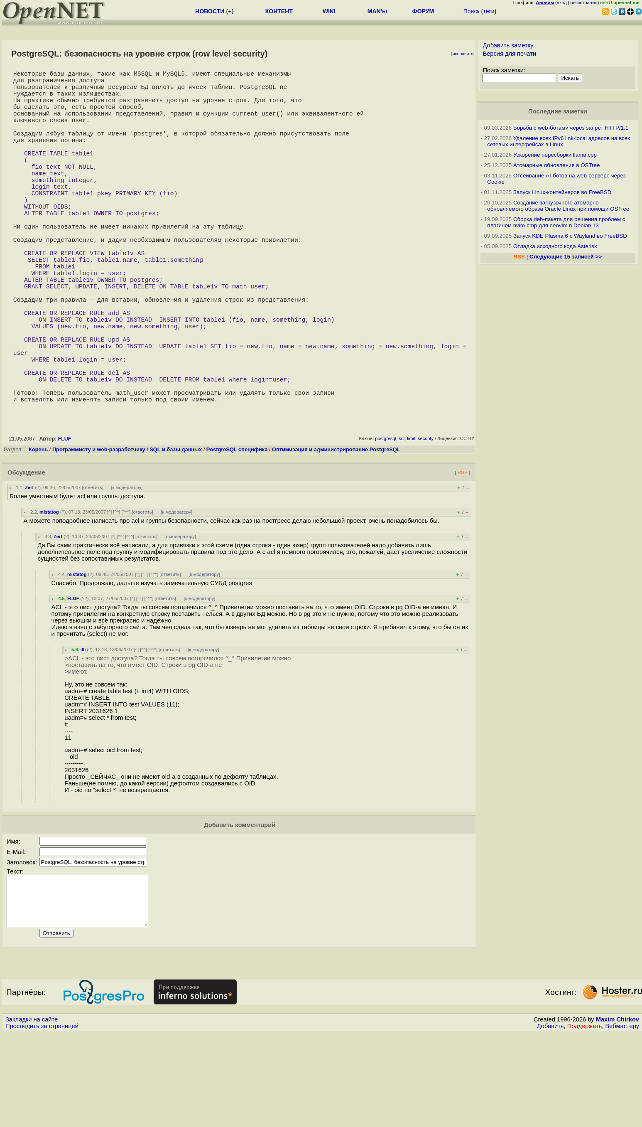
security (426, 521)
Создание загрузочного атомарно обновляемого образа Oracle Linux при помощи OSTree (558, 205)
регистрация (584, 2)
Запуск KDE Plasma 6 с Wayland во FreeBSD (570, 236)
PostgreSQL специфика (237, 532)
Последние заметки (557, 111)
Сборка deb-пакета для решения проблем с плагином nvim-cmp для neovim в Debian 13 (556, 222)
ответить (92, 570)
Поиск (471, 11)
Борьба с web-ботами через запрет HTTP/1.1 (570, 128)
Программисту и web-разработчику (98, 532)
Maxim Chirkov (617, 1112)
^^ (117, 595)
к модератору (127, 570)
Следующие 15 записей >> (565, 256)
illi (83, 732)
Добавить (550, 1119)
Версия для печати (509, 53)
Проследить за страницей (41, 1119)
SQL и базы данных (175, 532)
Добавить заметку (508, 45)
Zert (29, 570)
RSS (463, 555)
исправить (463, 54)
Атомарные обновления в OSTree (556, 165)
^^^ (126, 595)
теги (488, 11)
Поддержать (584, 1119)
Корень (38, 532)
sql (401, 521)
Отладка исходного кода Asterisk (555, 246)
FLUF (64, 522)
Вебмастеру (622, 1119)
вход (562, 2)
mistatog (49, 595)
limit (411, 521)
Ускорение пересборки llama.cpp (555, 155)
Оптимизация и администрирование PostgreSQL (336, 532)
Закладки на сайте (31, 1112)
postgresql (385, 521)
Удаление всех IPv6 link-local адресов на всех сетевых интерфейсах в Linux (558, 141)
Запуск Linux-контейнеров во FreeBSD (562, 192)
